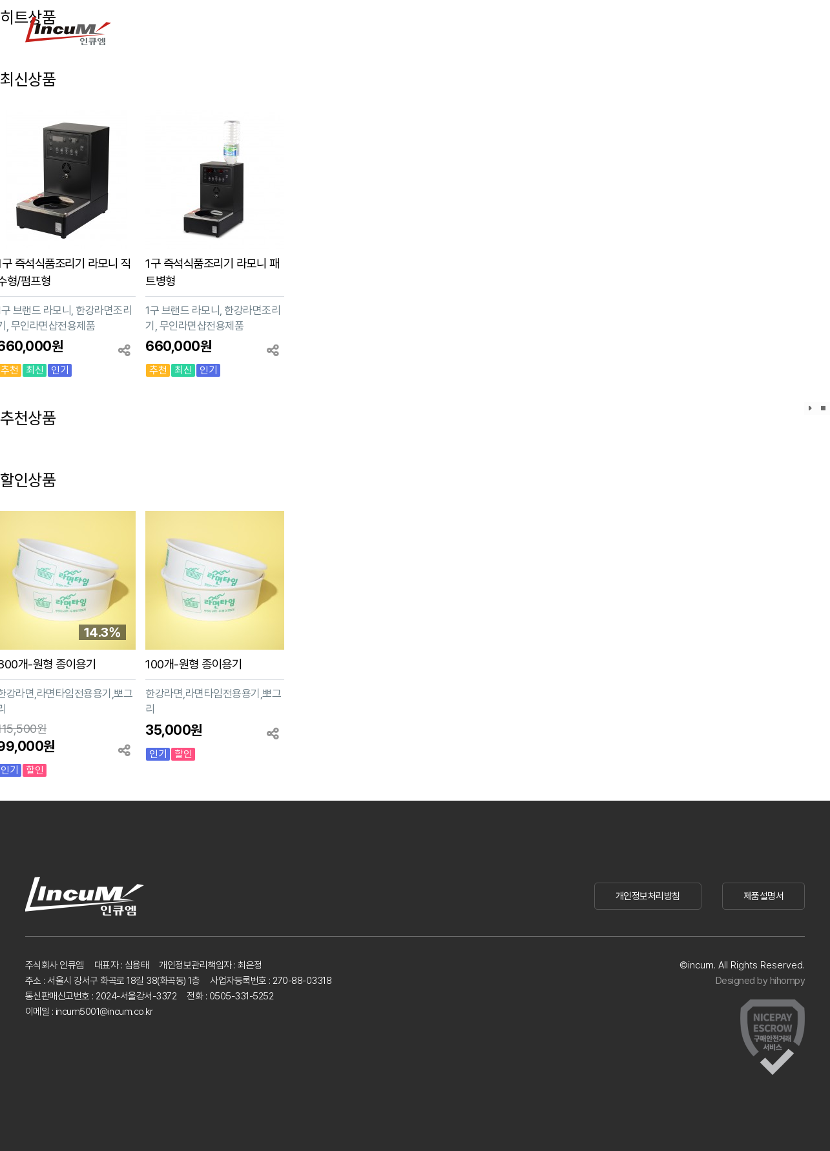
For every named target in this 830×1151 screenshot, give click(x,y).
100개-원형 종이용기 (193, 664)
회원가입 (738, 31)
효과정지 (823, 408)
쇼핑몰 (516, 30)
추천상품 (28, 418)
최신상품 (28, 79)
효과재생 (810, 408)
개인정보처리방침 (648, 896)
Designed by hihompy (760, 980)
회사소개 (451, 30)
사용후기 (257, 30)
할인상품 (28, 480)
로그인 (698, 31)
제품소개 (192, 30)
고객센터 (386, 30)
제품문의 (322, 30)
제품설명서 (763, 896)
